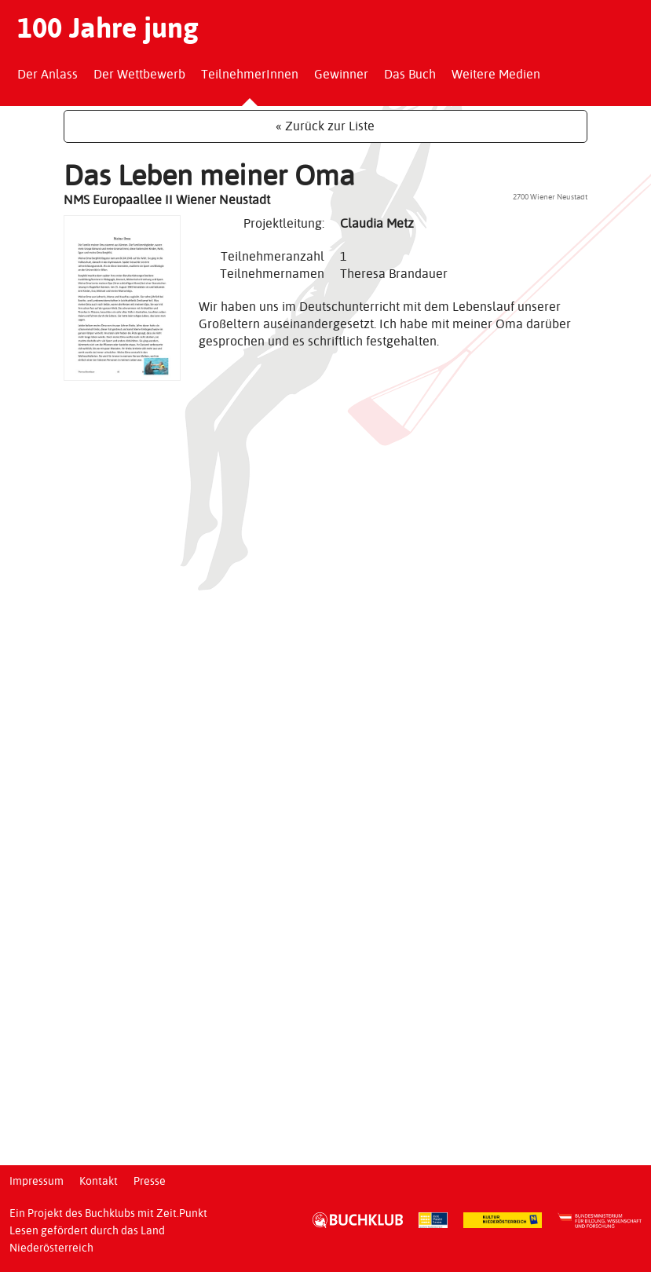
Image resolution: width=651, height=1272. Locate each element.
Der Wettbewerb (139, 74)
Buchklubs (110, 1213)
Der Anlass (47, 74)
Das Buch (410, 74)
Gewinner (341, 74)
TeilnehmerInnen (249, 74)
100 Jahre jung (108, 27)
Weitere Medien (496, 74)
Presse (149, 1181)
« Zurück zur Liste (325, 126)
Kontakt (98, 1181)
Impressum (36, 1181)
